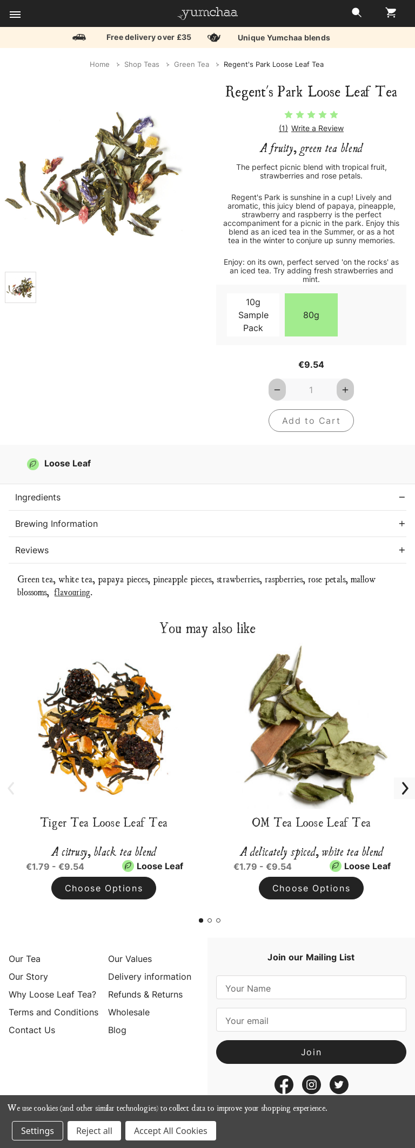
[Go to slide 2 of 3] (210, 920)
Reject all (94, 1131)
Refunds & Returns (145, 994)
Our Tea (25, 958)
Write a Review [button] (317, 128)
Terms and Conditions (53, 1012)
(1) (283, 128)
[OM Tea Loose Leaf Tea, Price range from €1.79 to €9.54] (311, 726)
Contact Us (32, 1030)
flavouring (72, 591)
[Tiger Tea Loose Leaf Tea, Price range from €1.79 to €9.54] (103, 726)
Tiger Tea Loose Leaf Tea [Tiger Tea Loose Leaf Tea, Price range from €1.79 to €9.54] (104, 821)
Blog (117, 1030)
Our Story (28, 976)
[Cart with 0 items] (388, 15)
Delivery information (149, 976)
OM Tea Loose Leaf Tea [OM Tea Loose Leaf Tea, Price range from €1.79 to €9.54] (311, 821)
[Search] (357, 15)
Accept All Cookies (171, 1131)
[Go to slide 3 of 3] (218, 920)
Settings (37, 1131)
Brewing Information (56, 523)
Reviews (32, 550)
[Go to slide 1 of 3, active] (201, 920)
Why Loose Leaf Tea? (52, 994)
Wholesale (129, 1012)
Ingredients (38, 497)
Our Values (130, 958)
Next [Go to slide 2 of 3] (399, 782)
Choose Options (104, 888)
